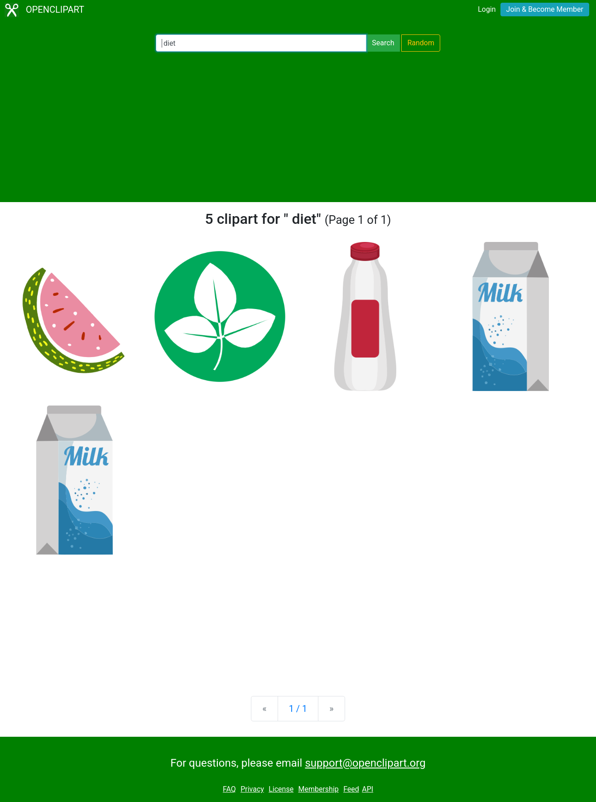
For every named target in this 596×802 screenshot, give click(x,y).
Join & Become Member (544, 9)
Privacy (252, 789)
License (281, 789)
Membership (318, 789)
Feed (351, 789)
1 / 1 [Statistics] (298, 708)
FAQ (229, 789)
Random (420, 43)
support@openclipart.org (365, 763)
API (367, 789)
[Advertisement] (298, 126)
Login (486, 9)
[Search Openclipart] (261, 43)
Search (383, 43)
